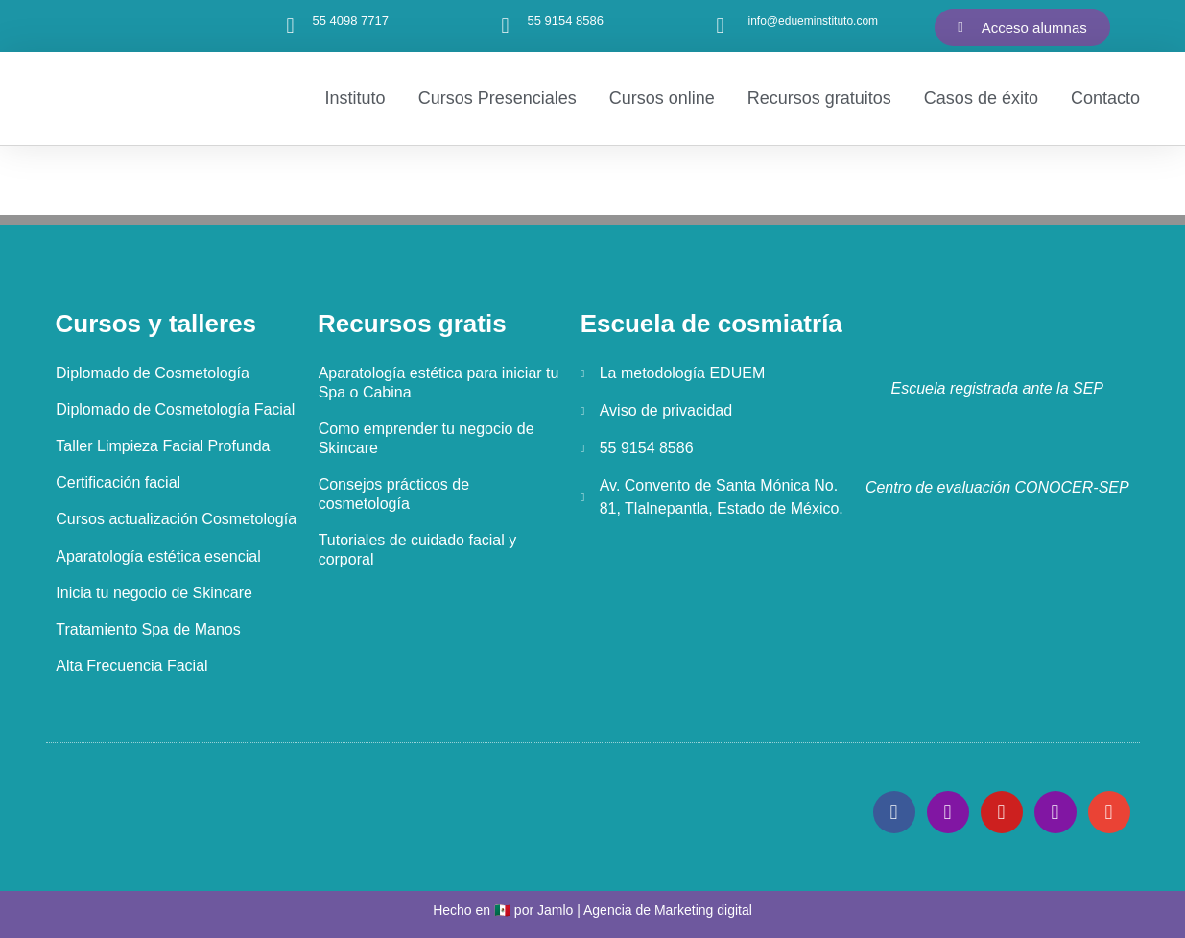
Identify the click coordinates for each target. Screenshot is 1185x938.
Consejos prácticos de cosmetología (393, 494)
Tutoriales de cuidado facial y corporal (417, 549)
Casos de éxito (981, 98)
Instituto (355, 98)
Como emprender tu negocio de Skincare (425, 438)
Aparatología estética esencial (158, 555)
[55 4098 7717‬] (290, 25)
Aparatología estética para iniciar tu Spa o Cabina (438, 382)
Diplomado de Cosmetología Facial (175, 409)
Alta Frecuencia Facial (131, 665)
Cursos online (662, 98)
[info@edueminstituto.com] (720, 25)
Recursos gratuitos (819, 98)
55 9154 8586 (566, 20)
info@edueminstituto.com (813, 21)
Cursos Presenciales (497, 98)
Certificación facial (118, 482)
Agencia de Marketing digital (667, 909)
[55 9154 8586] (505, 25)
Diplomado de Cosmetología (152, 373)
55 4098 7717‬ (351, 20)
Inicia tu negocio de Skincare (154, 592)
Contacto (1105, 98)
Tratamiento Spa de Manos (148, 628)
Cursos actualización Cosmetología (176, 519)
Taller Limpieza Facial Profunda (163, 446)
